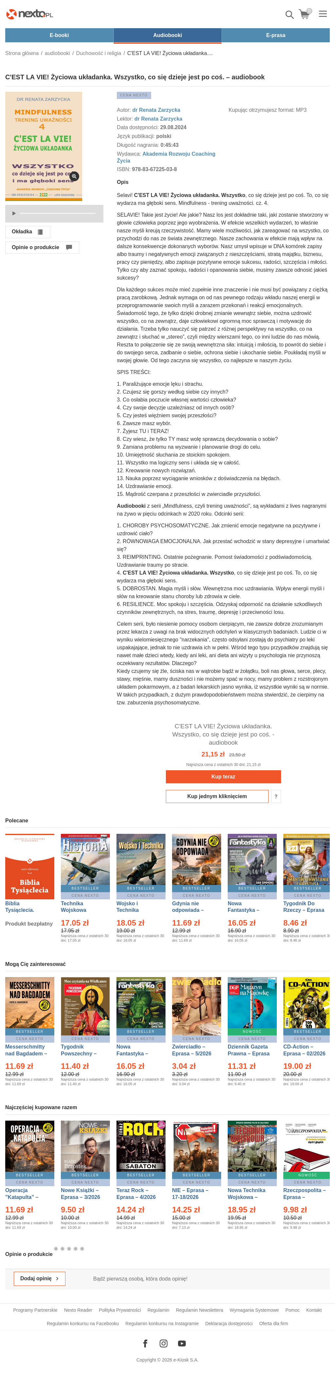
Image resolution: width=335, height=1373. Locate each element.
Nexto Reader (78, 1310)
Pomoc (292, 1310)
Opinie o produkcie (35, 247)
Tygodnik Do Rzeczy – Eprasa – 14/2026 (303, 910)
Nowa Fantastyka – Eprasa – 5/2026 (136, 1053)
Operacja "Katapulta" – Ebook (21, 1197)
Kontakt (314, 1310)
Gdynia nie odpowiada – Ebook (188, 910)
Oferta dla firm (273, 1323)
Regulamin (158, 1310)
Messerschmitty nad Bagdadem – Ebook (26, 1053)
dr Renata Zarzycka (156, 110)
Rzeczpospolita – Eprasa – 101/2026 (304, 1197)
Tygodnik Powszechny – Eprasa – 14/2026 (82, 1053)
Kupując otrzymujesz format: (262, 110)
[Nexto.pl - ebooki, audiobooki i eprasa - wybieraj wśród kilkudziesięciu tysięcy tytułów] (29, 14)
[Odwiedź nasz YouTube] (182, 1343)
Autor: (124, 110)
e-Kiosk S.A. (186, 1360)
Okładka (22, 231)
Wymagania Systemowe (254, 1310)
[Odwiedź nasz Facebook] (145, 1343)
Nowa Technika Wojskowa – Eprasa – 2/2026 (247, 1197)
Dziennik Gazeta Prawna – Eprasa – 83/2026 (249, 1053)
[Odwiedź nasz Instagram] (163, 1343)
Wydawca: (129, 154)
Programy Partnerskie (35, 1310)
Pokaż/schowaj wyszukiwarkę (290, 15)
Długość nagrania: (138, 145)
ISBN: (124, 169)
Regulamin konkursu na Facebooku (83, 1323)
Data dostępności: (138, 127)
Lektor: (125, 119)
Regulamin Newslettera (199, 1310)
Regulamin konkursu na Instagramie (162, 1323)
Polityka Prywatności (120, 1310)
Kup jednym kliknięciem (217, 796)
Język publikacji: (136, 136)
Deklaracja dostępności (229, 1323)
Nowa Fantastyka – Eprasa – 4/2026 (247, 910)
